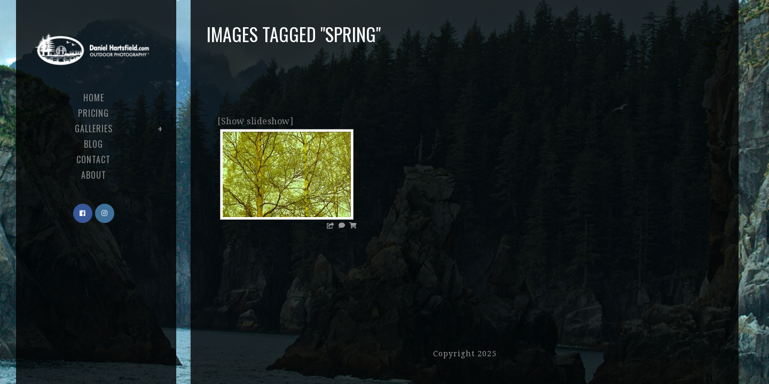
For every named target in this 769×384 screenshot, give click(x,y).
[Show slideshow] (255, 121)
